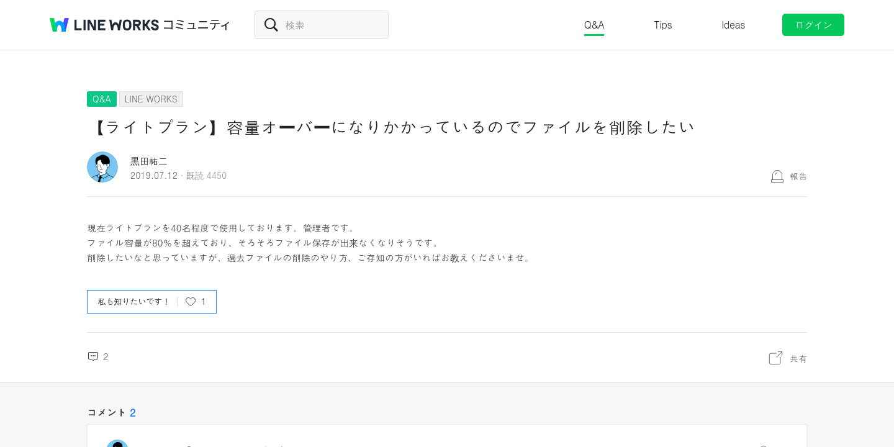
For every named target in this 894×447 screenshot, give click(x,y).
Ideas (733, 24)
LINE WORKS (151, 99)
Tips (663, 24)
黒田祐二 (149, 160)
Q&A (594, 24)
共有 (798, 358)
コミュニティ (197, 24)
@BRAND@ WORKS (104, 25)
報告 (798, 175)
